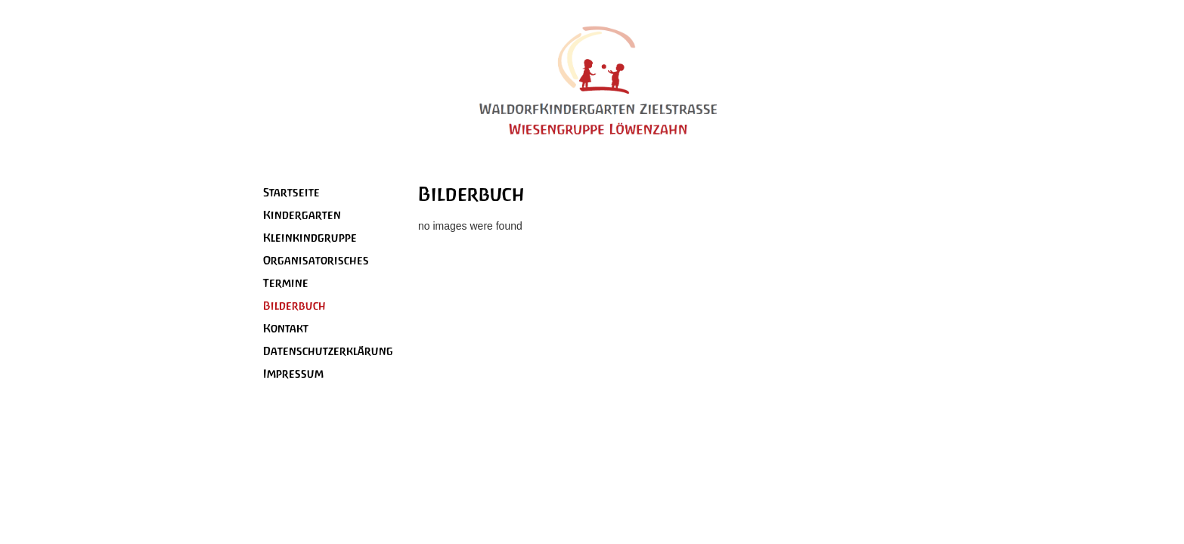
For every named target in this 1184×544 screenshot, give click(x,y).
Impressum (293, 373)
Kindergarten (302, 215)
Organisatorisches (316, 260)
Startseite (291, 192)
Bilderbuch (294, 305)
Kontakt (285, 328)
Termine (285, 283)
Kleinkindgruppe (310, 237)
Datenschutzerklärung (328, 351)
